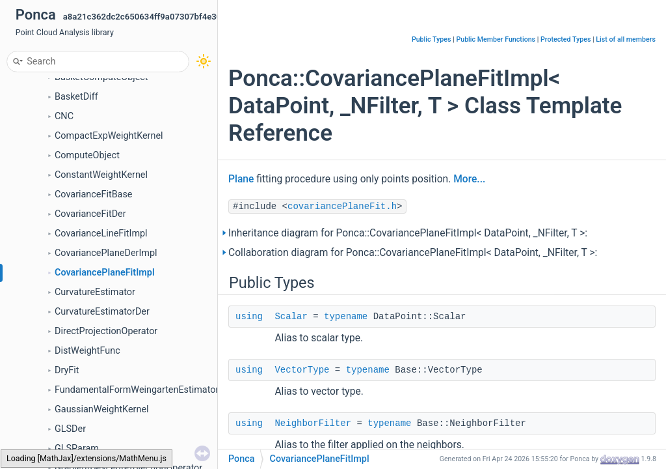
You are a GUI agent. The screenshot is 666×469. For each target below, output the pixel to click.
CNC (64, 116)
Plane (241, 179)
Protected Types (565, 39)
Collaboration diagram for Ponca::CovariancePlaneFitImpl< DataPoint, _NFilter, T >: (412, 253)
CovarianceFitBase (94, 194)
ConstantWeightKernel (101, 174)
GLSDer (70, 428)
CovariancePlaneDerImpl (106, 253)
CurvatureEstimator (95, 292)
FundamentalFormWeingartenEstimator (137, 389)
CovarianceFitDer (90, 214)
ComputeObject (87, 155)
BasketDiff (76, 96)
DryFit (67, 370)
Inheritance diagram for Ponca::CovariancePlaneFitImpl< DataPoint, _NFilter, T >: (407, 233)
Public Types (431, 39)
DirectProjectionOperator (106, 331)
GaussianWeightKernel (102, 409)
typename (345, 316)
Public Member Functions (495, 39)
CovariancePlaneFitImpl (105, 272)
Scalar (290, 316)
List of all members (626, 39)
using (249, 316)
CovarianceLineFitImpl (101, 233)
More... (469, 179)
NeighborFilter (312, 423)
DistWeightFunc (87, 350)
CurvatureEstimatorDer (102, 311)
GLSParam (77, 448)
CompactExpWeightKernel (109, 135)
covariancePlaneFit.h (342, 206)
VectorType (301, 370)
